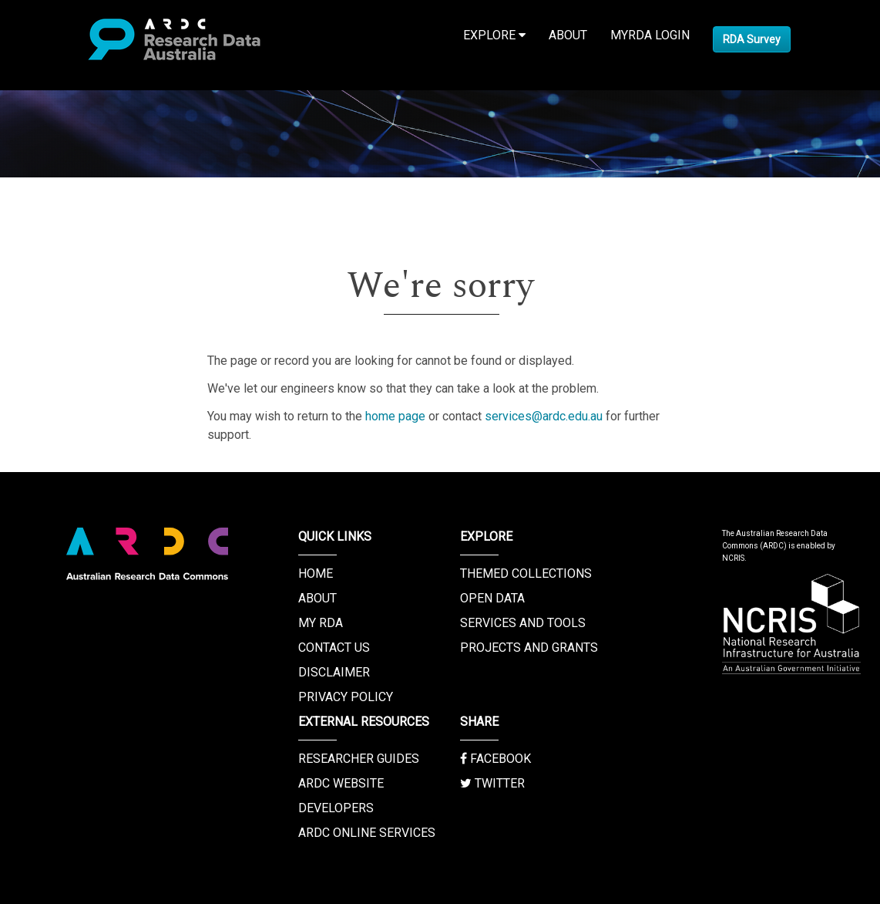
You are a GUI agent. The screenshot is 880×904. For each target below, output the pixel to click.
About (568, 35)
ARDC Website (341, 783)
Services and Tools (523, 623)
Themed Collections (526, 573)
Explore (494, 35)
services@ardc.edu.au (544, 416)
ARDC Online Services (366, 832)
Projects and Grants (529, 647)
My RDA (320, 623)
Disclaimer (334, 672)
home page (395, 416)
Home (315, 573)
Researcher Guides (358, 758)
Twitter (492, 783)
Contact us (334, 647)
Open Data (492, 598)
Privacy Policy (345, 697)
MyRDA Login (650, 35)
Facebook (495, 758)
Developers (336, 808)
